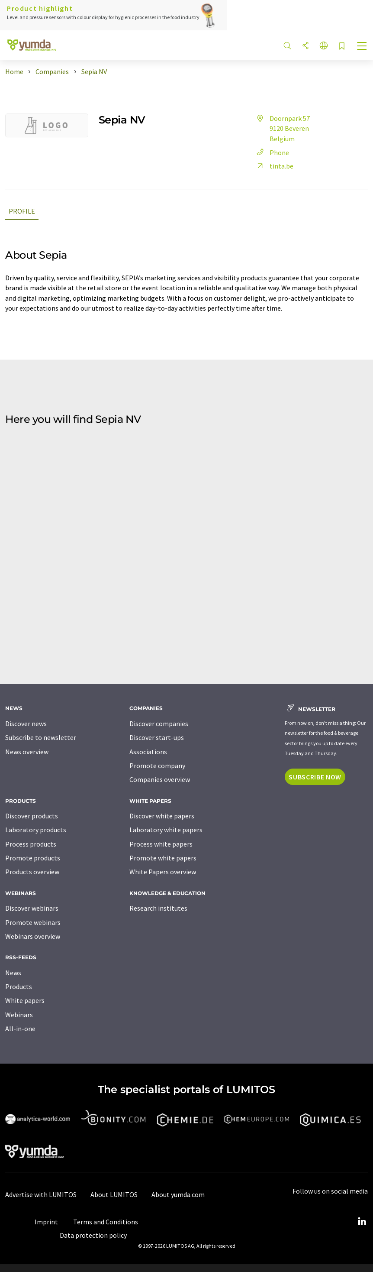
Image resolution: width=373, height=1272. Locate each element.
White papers (25, 1000)
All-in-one (20, 1028)
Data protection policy (93, 1235)
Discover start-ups (156, 737)
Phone (271, 152)
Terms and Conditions (105, 1221)
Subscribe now (315, 776)
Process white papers (161, 844)
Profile (22, 211)
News (13, 972)
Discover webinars (31, 908)
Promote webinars (33, 922)
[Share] (305, 46)
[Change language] (324, 46)
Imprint (46, 1221)
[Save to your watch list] (342, 47)
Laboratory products (35, 829)
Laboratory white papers (166, 829)
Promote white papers (162, 857)
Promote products (32, 857)
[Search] (287, 46)
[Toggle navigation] (362, 46)
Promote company (157, 765)
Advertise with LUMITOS (41, 1194)
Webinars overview (32, 936)
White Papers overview (162, 871)
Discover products (31, 815)
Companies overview (159, 779)
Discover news (26, 723)
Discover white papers (161, 815)
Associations (148, 751)
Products (18, 986)
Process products (30, 844)
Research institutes (158, 908)
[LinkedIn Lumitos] (362, 1221)
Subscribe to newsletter (40, 737)
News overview (26, 751)
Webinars (19, 1014)
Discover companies (158, 723)
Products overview (32, 871)
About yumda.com (178, 1194)
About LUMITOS (114, 1194)
